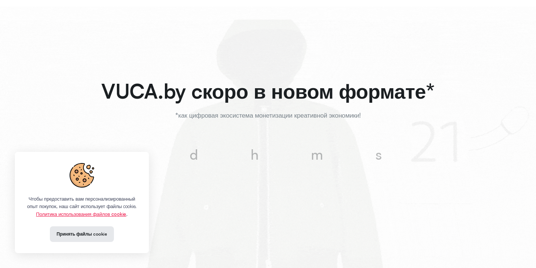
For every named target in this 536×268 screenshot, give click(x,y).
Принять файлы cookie (82, 234)
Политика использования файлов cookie (81, 214)
